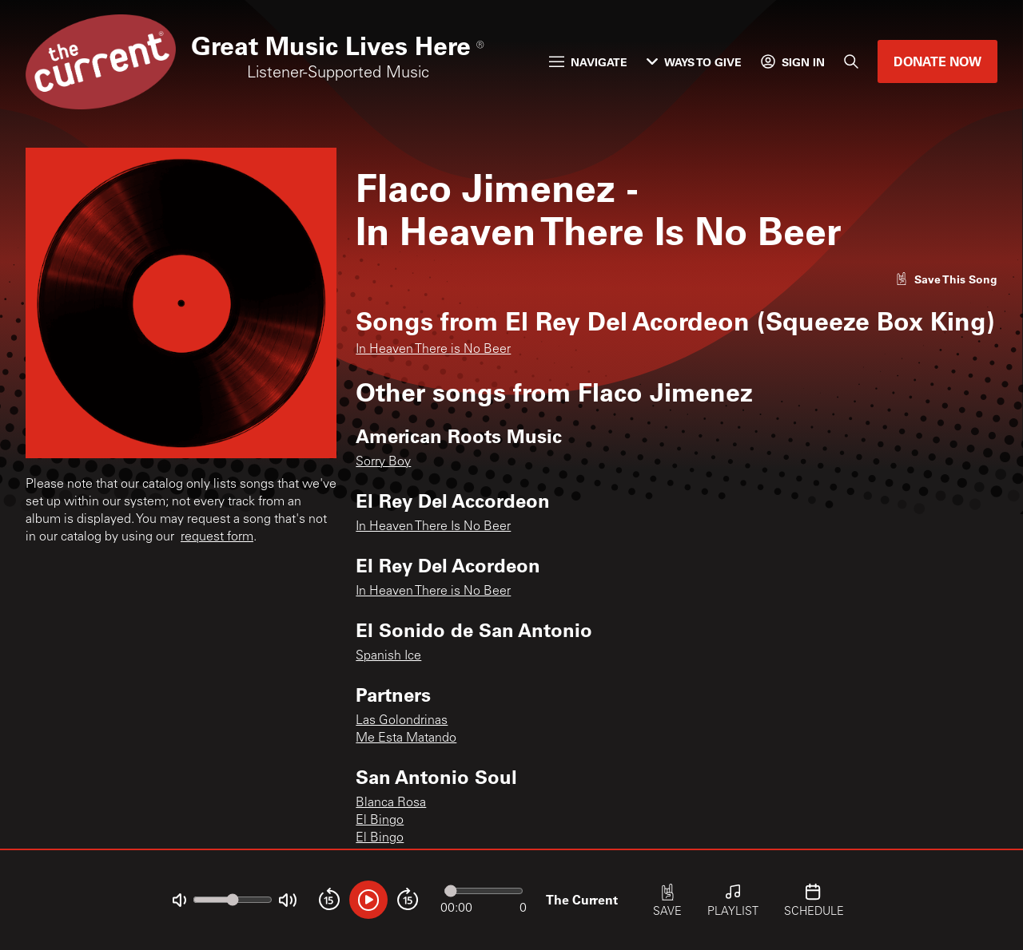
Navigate (588, 61)
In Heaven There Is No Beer (433, 527)
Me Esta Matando (406, 738)
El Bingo (380, 820)
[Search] (851, 61)
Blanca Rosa (391, 803)
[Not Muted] (179, 900)
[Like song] (946, 279)
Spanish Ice (388, 656)
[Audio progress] (483, 891)
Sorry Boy (383, 462)
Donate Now (937, 61)
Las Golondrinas (402, 720)
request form (217, 537)
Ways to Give (694, 61)
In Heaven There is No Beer (433, 349)
